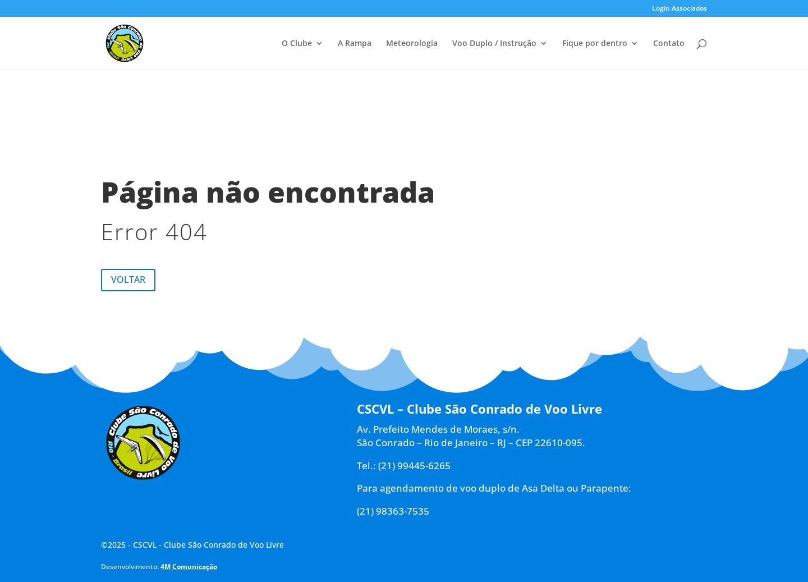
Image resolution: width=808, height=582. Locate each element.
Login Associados (679, 9)
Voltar (128, 279)
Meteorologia (412, 43)
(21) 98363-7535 (393, 511)
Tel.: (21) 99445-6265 (404, 465)
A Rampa (354, 43)
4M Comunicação (188, 566)
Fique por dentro (594, 43)
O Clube (297, 43)
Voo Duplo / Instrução (494, 43)
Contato (669, 43)
